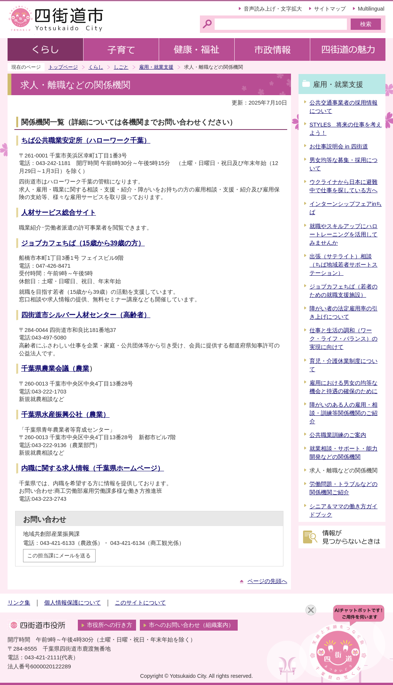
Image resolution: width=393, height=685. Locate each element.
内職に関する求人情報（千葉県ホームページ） (92, 468)
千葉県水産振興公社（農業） (65, 414)
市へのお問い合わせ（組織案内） (191, 625)
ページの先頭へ (267, 581)
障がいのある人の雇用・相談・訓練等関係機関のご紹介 (343, 413)
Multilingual (371, 9)
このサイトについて (140, 603)
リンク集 (19, 603)
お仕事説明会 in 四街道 (338, 146)
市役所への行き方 (109, 625)
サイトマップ (330, 9)
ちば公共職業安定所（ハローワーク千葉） (85, 140)
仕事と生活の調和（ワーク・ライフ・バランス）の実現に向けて (343, 338)
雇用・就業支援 (156, 67)
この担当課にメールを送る (59, 555)
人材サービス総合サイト (58, 212)
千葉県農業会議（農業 (55, 368)
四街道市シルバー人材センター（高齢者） (85, 315)
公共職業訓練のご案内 (337, 435)
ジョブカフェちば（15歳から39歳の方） (83, 243)
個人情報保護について (72, 603)
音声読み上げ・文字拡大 (273, 9)
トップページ (63, 67)
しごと (121, 67)
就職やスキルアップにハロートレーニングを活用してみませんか (343, 234)
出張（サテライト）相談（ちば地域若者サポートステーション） (343, 264)
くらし (95, 67)
